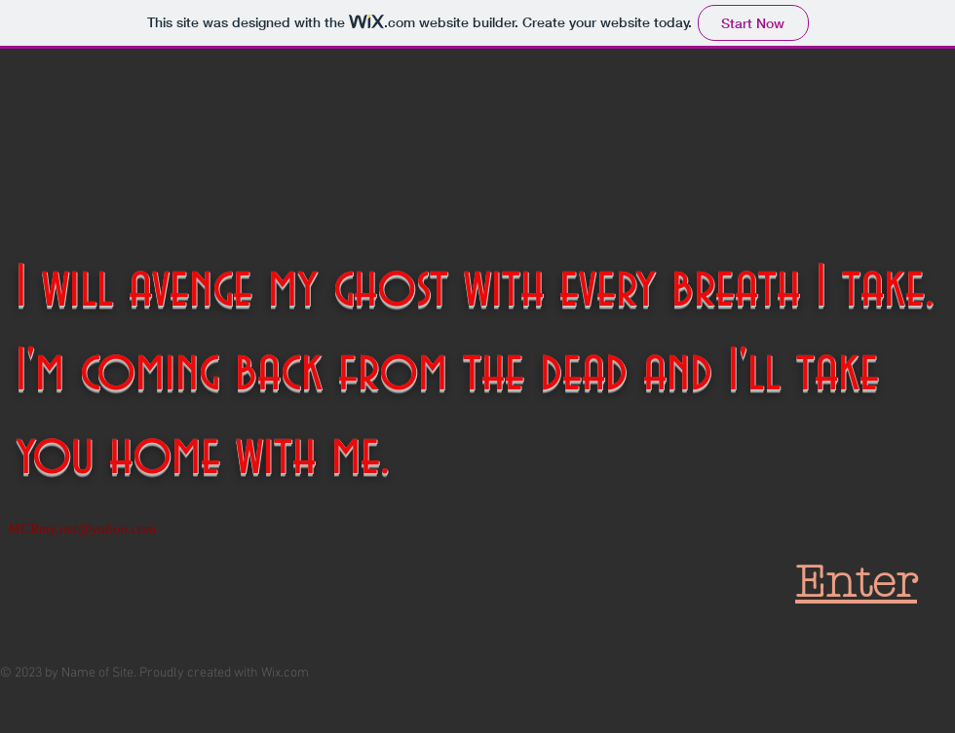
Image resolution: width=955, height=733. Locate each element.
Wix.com (285, 673)
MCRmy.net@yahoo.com (82, 528)
